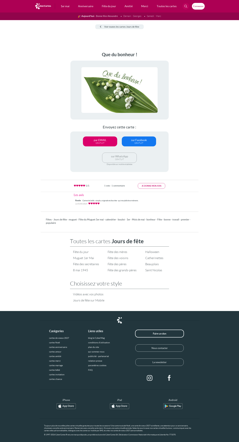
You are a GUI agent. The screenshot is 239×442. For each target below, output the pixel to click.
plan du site (93, 347)
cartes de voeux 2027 (59, 338)
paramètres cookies (97, 365)
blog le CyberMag (96, 338)
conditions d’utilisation (99, 342)
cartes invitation (56, 374)
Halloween (152, 252)
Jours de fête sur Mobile (88, 300)
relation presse (95, 361)
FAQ (90, 370)
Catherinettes (154, 258)
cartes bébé (54, 370)
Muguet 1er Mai (83, 258)
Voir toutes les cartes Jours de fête (119, 26)
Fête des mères (117, 252)
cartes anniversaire (58, 347)
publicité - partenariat (98, 356)
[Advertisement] (25, 97)
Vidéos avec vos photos (88, 294)
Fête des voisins (118, 258)
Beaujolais (152, 264)
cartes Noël (54, 342)
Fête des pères (117, 264)
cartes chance (55, 379)
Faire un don (159, 333)
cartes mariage (56, 365)
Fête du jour (81, 252)
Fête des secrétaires (86, 264)
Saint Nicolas (153, 270)
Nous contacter (160, 348)
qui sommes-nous (96, 351)
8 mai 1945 (80, 270)
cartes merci (55, 361)
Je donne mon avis (151, 186)
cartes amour (55, 351)
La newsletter (159, 362)
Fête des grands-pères (122, 270)
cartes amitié (55, 356)
